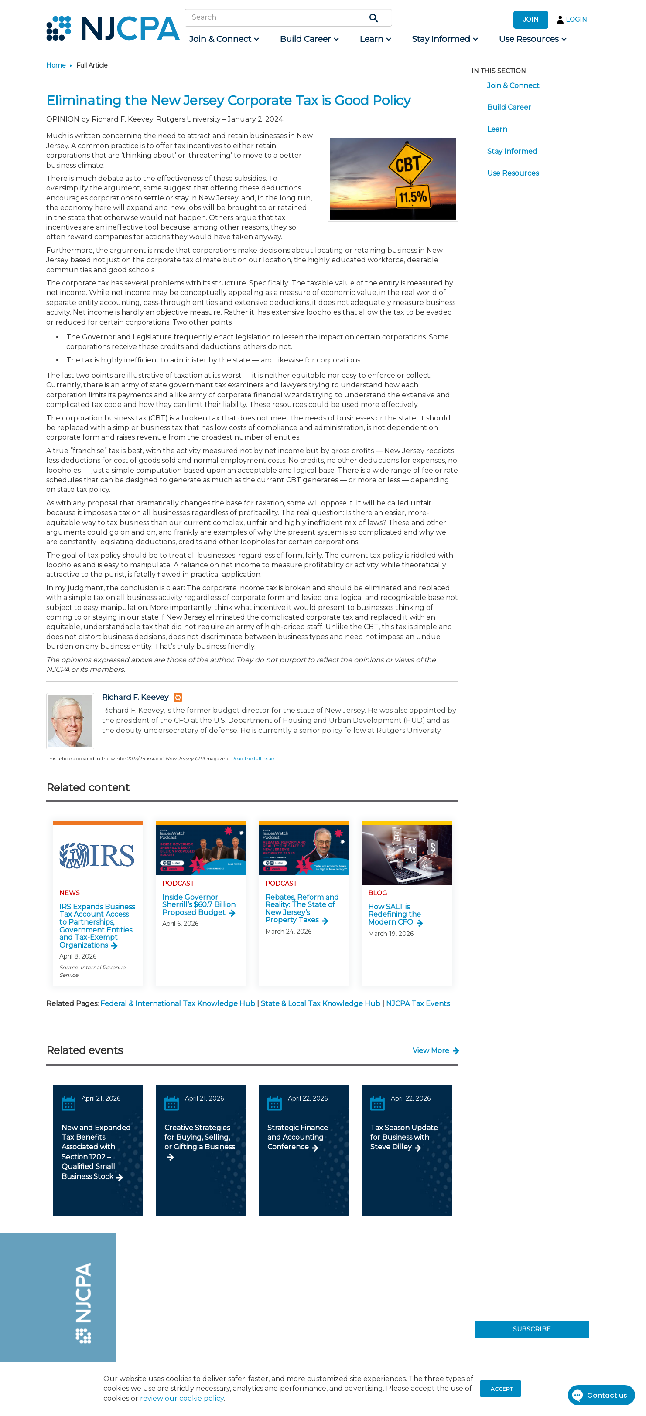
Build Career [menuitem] (509, 107)
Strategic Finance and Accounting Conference (297, 1138)
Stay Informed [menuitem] (512, 151)
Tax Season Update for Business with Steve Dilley (404, 1138)
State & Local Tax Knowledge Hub (320, 1003)
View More (431, 1051)
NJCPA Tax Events (418, 1003)
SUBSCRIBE (532, 1329)
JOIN (531, 20)
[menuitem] (223, 39)
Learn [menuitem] (497, 129)
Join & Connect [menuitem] (513, 85)
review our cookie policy (182, 1398)
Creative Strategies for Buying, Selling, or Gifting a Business (199, 1138)
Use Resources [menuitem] (513, 173)
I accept (500, 1389)
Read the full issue (253, 758)
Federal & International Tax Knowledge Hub (177, 1003)
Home (56, 65)
